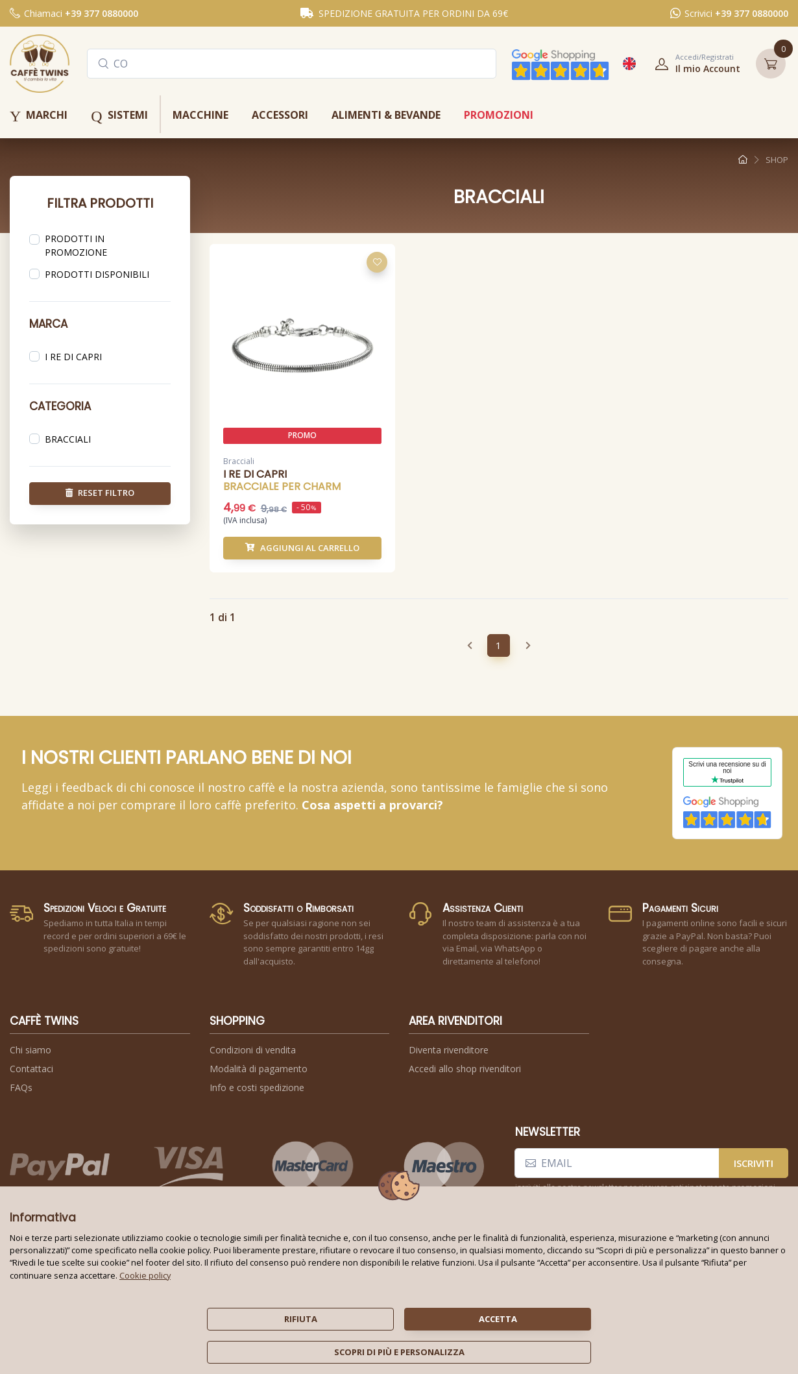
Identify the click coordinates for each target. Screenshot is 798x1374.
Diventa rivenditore (449, 1050)
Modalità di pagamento (259, 1068)
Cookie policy (145, 1275)
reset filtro (100, 492)
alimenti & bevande (386, 115)
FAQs (21, 1087)
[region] (100, 246)
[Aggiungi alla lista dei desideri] (377, 263)
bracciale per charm (282, 487)
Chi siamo (30, 1050)
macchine (200, 115)
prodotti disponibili (97, 274)
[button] (693, 64)
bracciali (68, 438)
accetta (498, 1319)
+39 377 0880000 (101, 13)
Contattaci (31, 1068)
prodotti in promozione (76, 245)
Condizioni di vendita (253, 1050)
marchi (38, 116)
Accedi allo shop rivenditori (465, 1068)
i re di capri (73, 356)
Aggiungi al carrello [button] (302, 548)
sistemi (119, 116)
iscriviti (753, 1163)
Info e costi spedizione (257, 1087)
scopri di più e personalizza (399, 1352)
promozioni (498, 115)
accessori (280, 115)
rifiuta (300, 1319)
